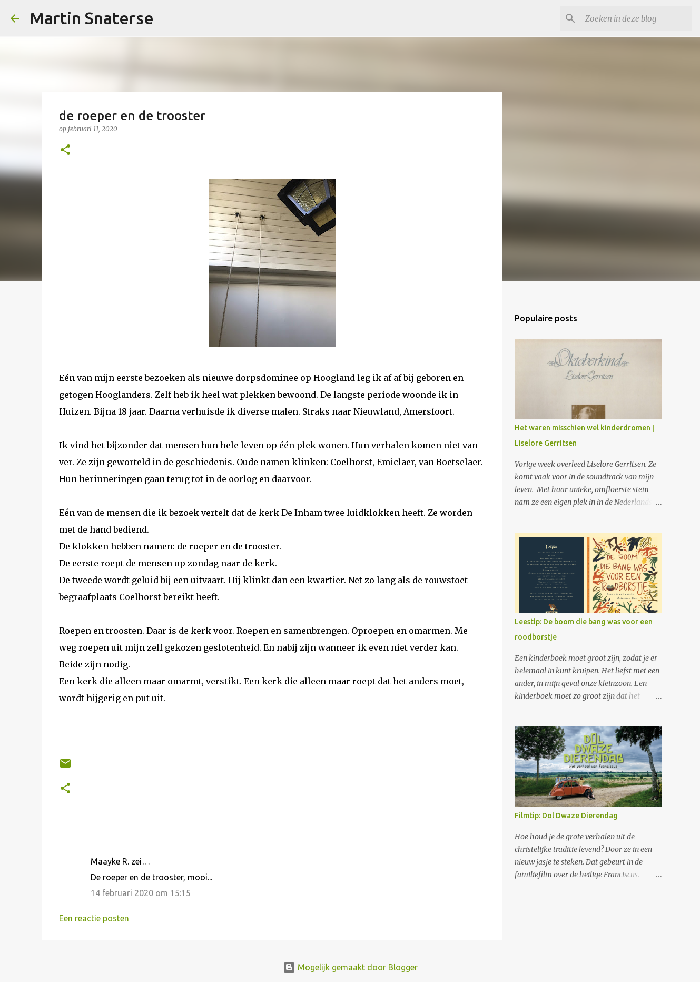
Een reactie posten (94, 918)
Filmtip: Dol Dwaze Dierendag (566, 815)
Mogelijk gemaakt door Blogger (350, 967)
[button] (65, 150)
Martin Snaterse (91, 17)
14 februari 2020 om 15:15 (141, 893)
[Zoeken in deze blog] (636, 18)
